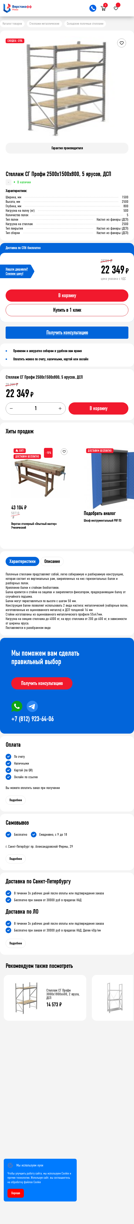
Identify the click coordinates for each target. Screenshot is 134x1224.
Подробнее (15, 800)
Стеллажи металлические (44, 24)
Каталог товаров (12, 24)
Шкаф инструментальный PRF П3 (102, 521)
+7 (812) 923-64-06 (32, 719)
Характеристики (22, 561)
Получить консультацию (42, 683)
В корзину (67, 296)
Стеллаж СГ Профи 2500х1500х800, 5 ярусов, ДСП (44, 377)
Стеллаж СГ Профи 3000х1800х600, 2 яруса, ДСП (62, 994)
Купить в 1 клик (67, 310)
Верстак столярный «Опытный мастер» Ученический (34, 526)
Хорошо (15, 1193)
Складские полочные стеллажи (85, 24)
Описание (52, 561)
